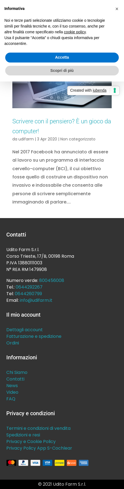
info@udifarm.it (36, 300)
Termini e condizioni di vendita (38, 428)
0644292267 (29, 287)
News (12, 385)
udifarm (26, 139)
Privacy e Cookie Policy (31, 441)
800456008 (51, 280)
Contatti (15, 379)
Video (12, 392)
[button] (116, 8)
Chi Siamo (16, 372)
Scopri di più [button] (62, 70)
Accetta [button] (62, 57)
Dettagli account (24, 330)
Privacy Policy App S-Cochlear (39, 448)
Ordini (12, 343)
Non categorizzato (77, 139)
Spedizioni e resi (23, 435)
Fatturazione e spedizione (33, 336)
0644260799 (28, 293)
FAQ (10, 399)
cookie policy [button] (75, 32)
